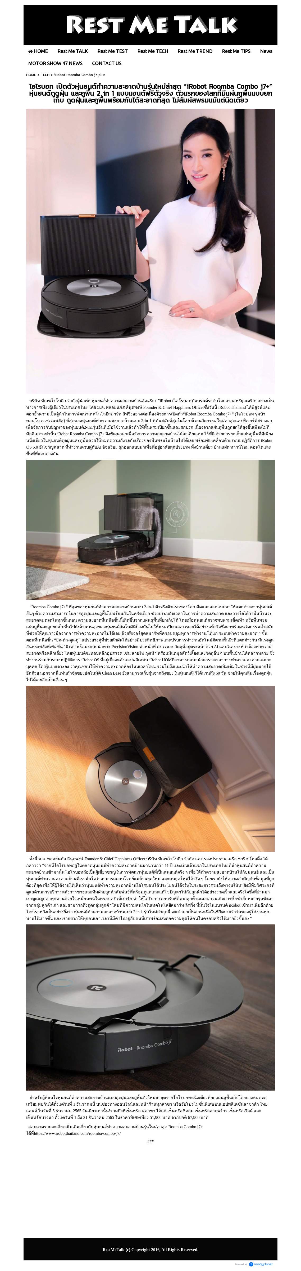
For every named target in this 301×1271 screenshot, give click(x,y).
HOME (31, 75)
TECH (45, 75)
